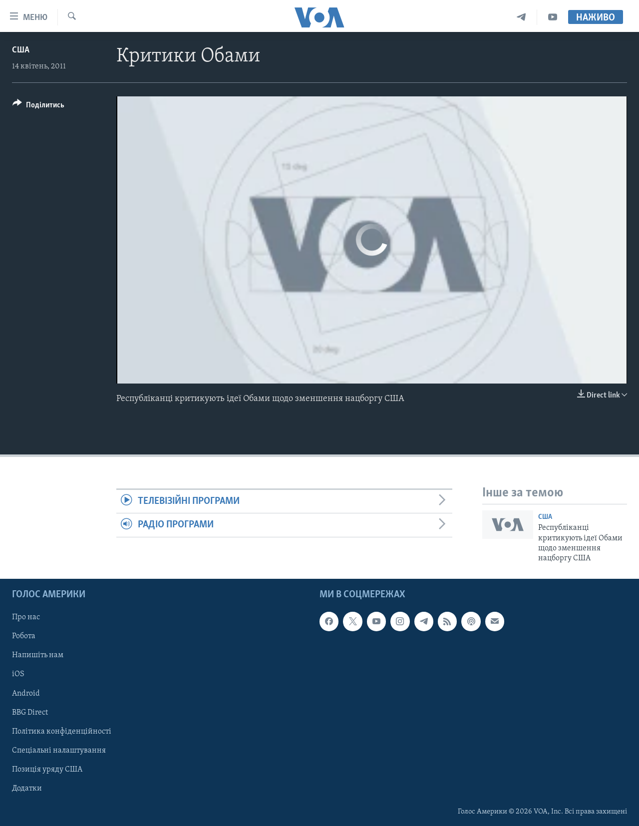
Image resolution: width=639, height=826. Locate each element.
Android (26, 693)
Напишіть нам (37, 655)
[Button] (38, 106)
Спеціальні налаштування (59, 750)
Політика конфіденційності (61, 731)
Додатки (27, 789)
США (20, 50)
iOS (18, 674)
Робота (23, 636)
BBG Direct (30, 712)
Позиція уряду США (47, 769)
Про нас (26, 617)
